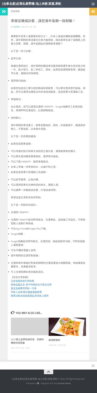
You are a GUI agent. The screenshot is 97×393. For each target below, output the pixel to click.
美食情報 (15, 11)
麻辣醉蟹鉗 (54, 340)
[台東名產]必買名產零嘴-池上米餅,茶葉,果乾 (33, 4)
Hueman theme (64, 383)
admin (17, 27)
